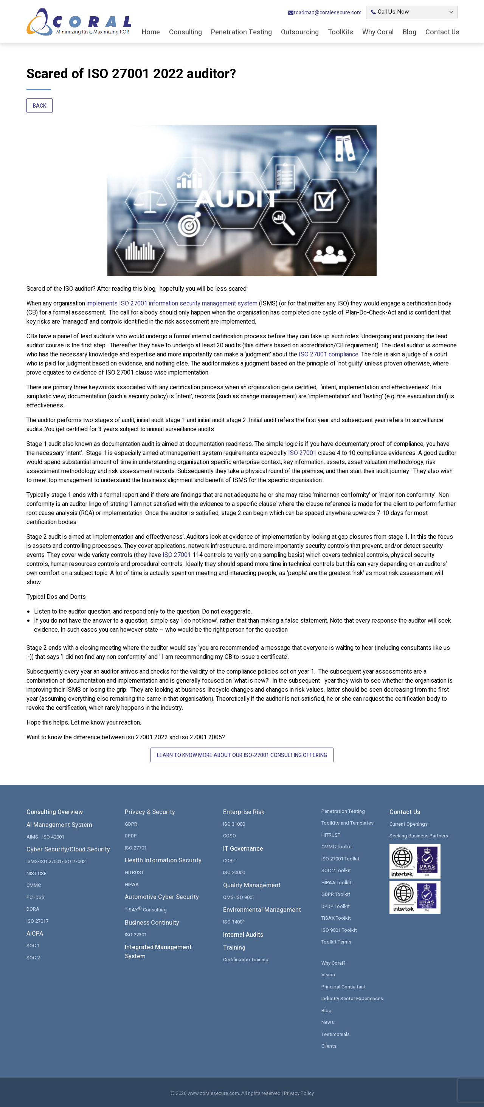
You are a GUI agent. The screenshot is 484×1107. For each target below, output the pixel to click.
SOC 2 (33, 957)
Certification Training (245, 959)
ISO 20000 (234, 872)
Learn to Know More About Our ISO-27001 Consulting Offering (242, 755)
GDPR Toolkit (335, 894)
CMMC (33, 885)
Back (39, 106)
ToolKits (340, 32)
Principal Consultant (343, 986)
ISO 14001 (234, 921)
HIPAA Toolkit (336, 882)
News (327, 1022)
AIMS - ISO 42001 (45, 836)
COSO (229, 835)
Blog (409, 32)
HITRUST (134, 872)
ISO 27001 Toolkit (340, 858)
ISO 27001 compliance (328, 354)
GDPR (131, 824)
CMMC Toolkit (336, 846)
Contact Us (442, 32)
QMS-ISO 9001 (239, 897)
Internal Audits (243, 934)
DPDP (131, 835)
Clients (329, 1046)
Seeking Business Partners (418, 835)
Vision (328, 974)
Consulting (185, 32)
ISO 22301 (136, 934)
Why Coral (378, 32)
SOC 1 (33, 945)
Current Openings (408, 824)
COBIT (229, 860)
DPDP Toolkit (335, 906)
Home (151, 32)
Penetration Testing (241, 32)
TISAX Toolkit (336, 918)
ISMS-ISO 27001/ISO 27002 (55, 861)
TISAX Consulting (146, 909)
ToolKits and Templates (347, 822)
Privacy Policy (299, 1093)
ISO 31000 (234, 824)
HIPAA (132, 884)
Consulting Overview (54, 812)
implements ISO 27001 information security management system (172, 303)
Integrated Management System (158, 952)
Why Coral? (333, 963)
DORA (32, 909)
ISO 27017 (37, 921)
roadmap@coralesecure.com (324, 13)
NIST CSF (36, 873)
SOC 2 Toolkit (336, 870)
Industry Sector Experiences (352, 998)
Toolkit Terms (336, 941)
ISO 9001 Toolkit (339, 930)
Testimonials (335, 1034)
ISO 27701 (136, 847)
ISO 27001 (302, 453)
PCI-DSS (35, 897)
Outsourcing (300, 32)
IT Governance (243, 848)
